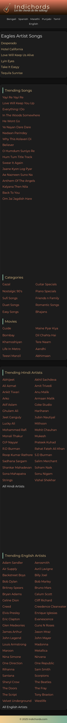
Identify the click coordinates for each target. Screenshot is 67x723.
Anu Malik (42, 392)
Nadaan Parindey (14, 133)
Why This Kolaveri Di (16, 139)
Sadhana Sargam (14, 461)
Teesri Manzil (11, 356)
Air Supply (9, 569)
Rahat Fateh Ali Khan (50, 448)
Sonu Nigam (43, 473)
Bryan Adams (12, 594)
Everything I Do (13, 109)
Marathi (35, 19)
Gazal (6, 284)
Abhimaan (42, 356)
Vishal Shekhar (45, 480)
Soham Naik (43, 467)
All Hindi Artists (13, 486)
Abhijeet (8, 379)
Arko (5, 398)
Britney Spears (12, 587)
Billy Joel (41, 575)
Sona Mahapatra (14, 473)
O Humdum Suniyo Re (18, 151)
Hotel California (12, 49)
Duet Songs (10, 305)
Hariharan (42, 411)
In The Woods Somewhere (21, 115)
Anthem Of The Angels (18, 181)
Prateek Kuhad (45, 442)
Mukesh (40, 436)
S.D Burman (43, 455)
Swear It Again (12, 163)
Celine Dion (10, 600)
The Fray (41, 688)
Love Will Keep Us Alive (17, 55)
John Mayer (43, 638)
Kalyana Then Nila (15, 186)
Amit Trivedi (43, 386)
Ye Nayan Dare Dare (16, 127)
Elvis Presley (11, 613)
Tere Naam (43, 342)
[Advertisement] (33, 238)
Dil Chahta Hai (45, 335)
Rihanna (8, 669)
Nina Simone (11, 657)
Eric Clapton (11, 619)
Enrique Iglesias (46, 613)
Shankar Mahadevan (17, 467)
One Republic (44, 663)
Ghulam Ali (10, 411)
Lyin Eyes (7, 61)
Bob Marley (43, 581)
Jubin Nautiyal (45, 417)
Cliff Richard (43, 600)
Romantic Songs (47, 305)
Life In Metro (11, 349)
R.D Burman (11, 448)
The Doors (9, 688)
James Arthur (12, 632)
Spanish (23, 19)
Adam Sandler (12, 562)
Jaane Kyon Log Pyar (17, 169)
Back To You (11, 192)
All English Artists (14, 707)
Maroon (8, 650)
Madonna (41, 644)
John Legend (11, 638)
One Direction (12, 663)
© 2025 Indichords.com (33, 719)
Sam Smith (42, 669)
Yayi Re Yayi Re (13, 97)
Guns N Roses (44, 625)
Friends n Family (47, 298)
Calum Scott (43, 594)
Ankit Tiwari (10, 392)
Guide (6, 328)
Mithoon (41, 423)
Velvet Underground (17, 701)
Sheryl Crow (10, 682)
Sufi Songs (9, 298)
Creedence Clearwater (50, 606)
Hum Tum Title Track (17, 157)
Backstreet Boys (13, 575)
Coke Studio (43, 404)
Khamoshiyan (12, 342)
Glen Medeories (13, 625)
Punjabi (46, 19)
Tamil (57, 19)
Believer (8, 145)
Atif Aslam (9, 404)
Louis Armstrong (14, 644)
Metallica (41, 650)
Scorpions (42, 675)
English (33, 23)
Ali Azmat (9, 386)
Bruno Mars (43, 587)
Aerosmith (42, 562)
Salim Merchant (46, 461)
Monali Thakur (12, 436)
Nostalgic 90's (12, 291)
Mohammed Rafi (14, 430)
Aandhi (40, 349)
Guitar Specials (46, 284)
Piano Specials (45, 291)
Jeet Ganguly (11, 417)
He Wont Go (11, 121)
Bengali (11, 19)
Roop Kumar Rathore (17, 455)
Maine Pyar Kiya (46, 328)
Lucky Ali (8, 423)
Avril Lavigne (44, 569)
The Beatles (43, 682)
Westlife (40, 701)
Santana (8, 675)
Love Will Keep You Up (18, 103)
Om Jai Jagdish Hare (17, 198)
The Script (9, 694)
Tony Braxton (44, 694)
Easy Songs (10, 312)
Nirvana (40, 657)
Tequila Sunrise (12, 73)
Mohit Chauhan (46, 430)
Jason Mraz (42, 632)
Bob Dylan (9, 581)
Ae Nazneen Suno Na (17, 174)
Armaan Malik (45, 398)
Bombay (8, 335)
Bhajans (41, 312)
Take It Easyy (10, 67)
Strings (7, 480)
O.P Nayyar (10, 442)
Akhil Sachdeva (45, 379)
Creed (6, 606)
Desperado (9, 43)
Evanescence (44, 619)
